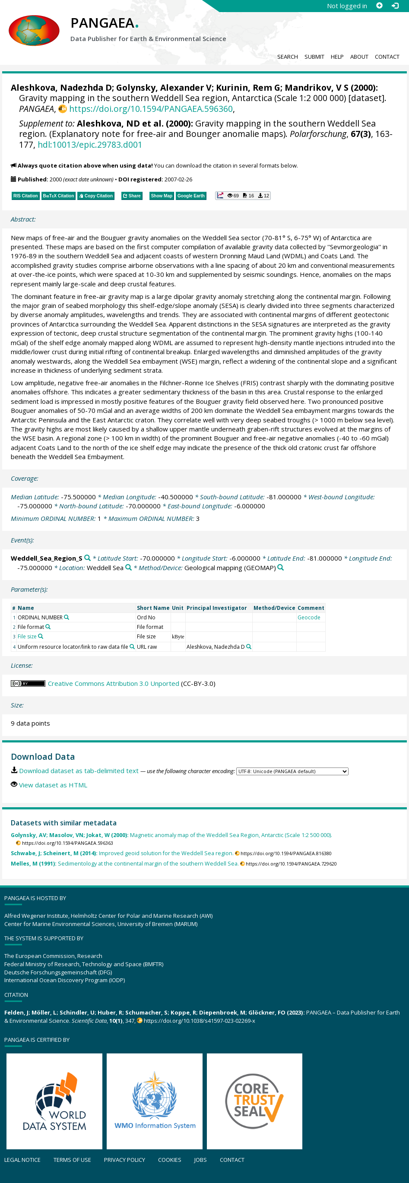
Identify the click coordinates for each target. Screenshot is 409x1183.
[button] (243, 195)
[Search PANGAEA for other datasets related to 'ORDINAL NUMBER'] (66, 617)
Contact (387, 56)
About (359, 56)
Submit (314, 56)
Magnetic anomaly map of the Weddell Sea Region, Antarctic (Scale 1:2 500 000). (171, 835)
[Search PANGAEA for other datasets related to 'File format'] (48, 626)
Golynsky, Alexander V (164, 87)
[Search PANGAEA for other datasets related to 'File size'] (40, 636)
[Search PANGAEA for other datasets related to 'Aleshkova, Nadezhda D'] (248, 646)
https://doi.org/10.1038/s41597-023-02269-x (199, 1020)
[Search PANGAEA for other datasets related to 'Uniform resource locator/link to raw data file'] (132, 646)
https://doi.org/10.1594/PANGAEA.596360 (151, 108)
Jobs (200, 1160)
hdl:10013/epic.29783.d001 (90, 144)
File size (27, 636)
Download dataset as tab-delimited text (79, 770)
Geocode (309, 617)
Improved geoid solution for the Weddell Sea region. (122, 853)
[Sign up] (379, 5)
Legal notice (22, 1160)
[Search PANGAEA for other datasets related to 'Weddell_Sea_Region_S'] (87, 558)
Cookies (169, 1160)
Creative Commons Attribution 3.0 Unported (113, 683)
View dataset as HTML (53, 784)
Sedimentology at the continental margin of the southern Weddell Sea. (125, 863)
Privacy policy (124, 1160)
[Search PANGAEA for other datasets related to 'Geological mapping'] (280, 568)
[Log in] (395, 5)
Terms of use (72, 1160)
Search (287, 56)
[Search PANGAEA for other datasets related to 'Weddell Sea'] (128, 568)
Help (337, 56)
